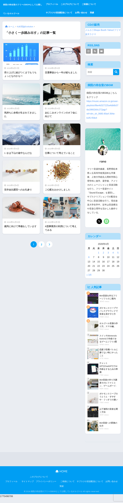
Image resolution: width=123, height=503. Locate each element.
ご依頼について (103, 4)
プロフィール (66, 4)
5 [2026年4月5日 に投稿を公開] (118, 257)
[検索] (116, 72)
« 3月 (89, 279)
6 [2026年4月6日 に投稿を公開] (89, 261)
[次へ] (49, 244)
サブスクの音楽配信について (73, 12)
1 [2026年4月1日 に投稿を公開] (98, 257)
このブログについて (84, 4)
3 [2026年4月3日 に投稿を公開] (108, 257)
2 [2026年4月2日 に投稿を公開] (103, 257)
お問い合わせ (95, 12)
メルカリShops (93, 30)
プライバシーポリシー (46, 486)
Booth (104, 30)
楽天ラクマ (94, 34)
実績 (106, 12)
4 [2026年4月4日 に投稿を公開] (113, 257)
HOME (61, 475)
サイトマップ (28, 486)
